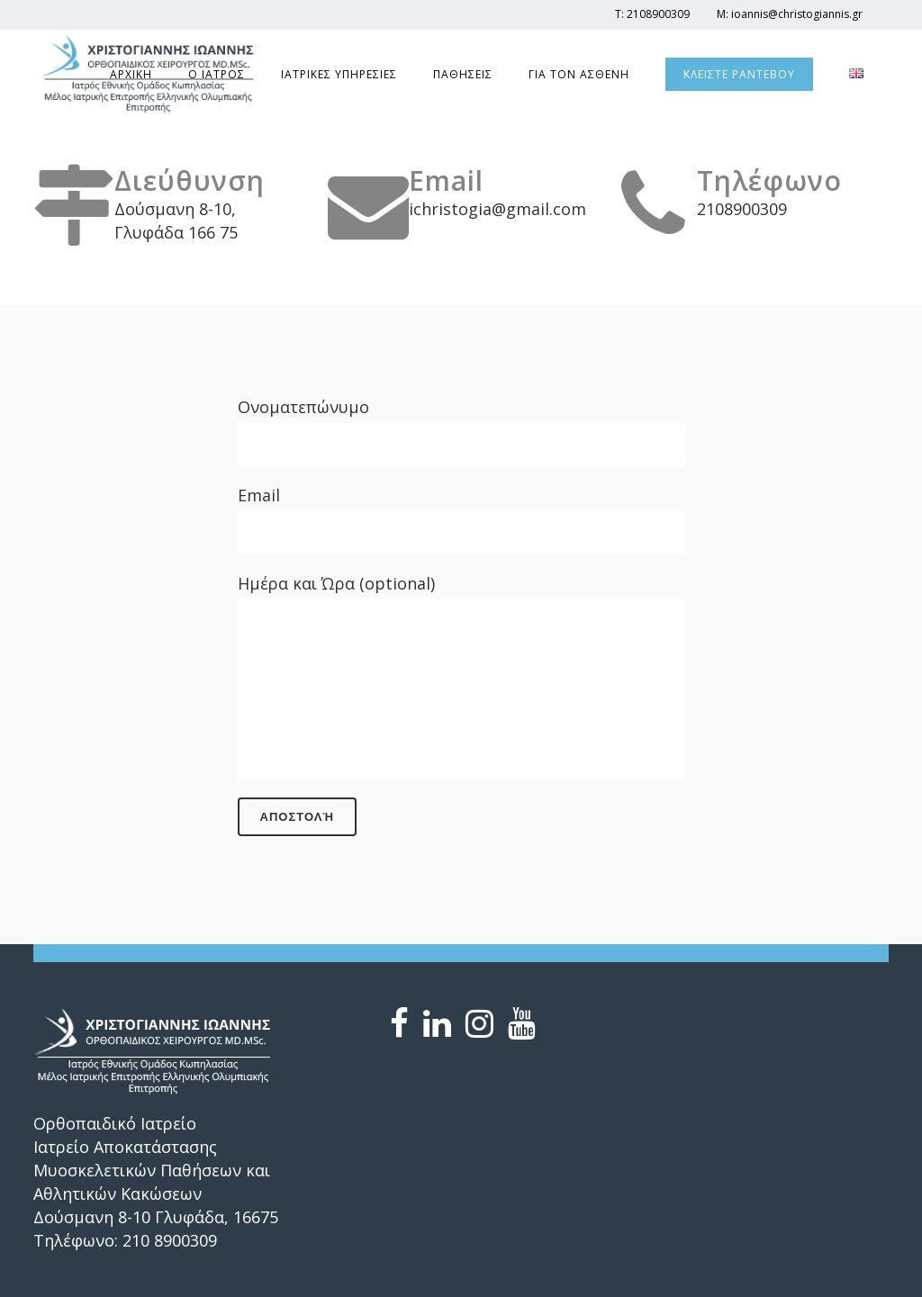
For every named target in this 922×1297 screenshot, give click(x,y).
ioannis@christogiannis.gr (797, 14)
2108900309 (658, 14)
